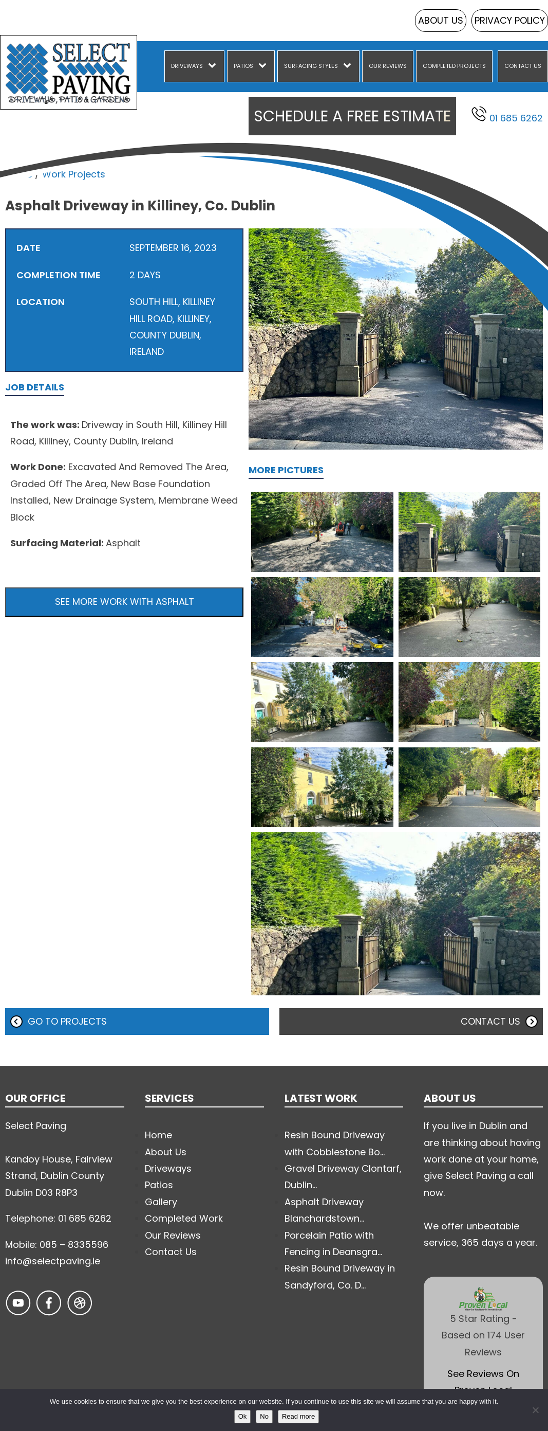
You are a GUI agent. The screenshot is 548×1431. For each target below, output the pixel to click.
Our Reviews (388, 66)
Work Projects (73, 174)
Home (18, 174)
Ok (242, 1416)
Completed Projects (454, 66)
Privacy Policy (510, 20)
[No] (535, 1410)
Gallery (161, 1201)
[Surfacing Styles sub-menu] (349, 66)
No (264, 1416)
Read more (298, 1416)
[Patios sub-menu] (264, 66)
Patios (243, 66)
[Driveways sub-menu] (214, 66)
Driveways (187, 66)
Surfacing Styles (311, 66)
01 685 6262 (507, 115)
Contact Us (522, 66)
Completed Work (184, 1218)
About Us (440, 20)
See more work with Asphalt (124, 601)
